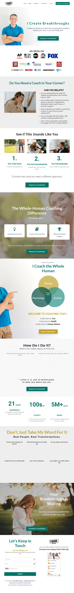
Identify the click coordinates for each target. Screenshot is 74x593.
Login (51, 3)
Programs (35, 3)
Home (25, 3)
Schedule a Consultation (37, 529)
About (30, 3)
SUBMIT (20, 574)
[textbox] (48, 29)
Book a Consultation (48, 331)
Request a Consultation (63, 3)
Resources (44, 3)
